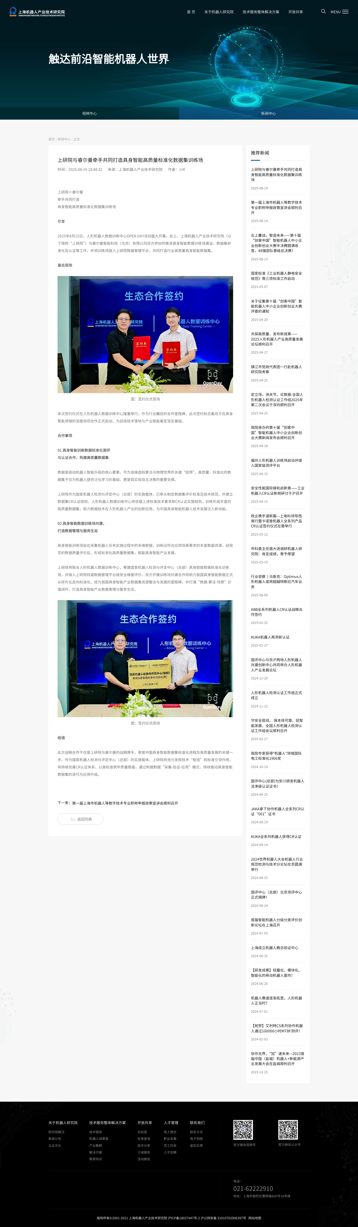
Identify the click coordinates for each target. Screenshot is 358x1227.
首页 (51, 139)
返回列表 (81, 819)
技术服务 (95, 1132)
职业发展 (170, 1138)
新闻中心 (268, 113)
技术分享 (143, 1145)
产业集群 (95, 1145)
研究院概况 (56, 1132)
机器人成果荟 (98, 1138)
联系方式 (196, 1132)
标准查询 (143, 1138)
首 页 (191, 11)
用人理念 (170, 1132)
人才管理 (171, 1122)
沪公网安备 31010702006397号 (223, 1218)
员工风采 (170, 1145)
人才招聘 (170, 1152)
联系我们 (197, 1122)
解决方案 (95, 1152)
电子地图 (196, 1138)
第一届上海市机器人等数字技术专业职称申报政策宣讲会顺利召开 (125, 802)
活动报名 (143, 1159)
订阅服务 (143, 1152)
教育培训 (95, 1159)
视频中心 (89, 113)
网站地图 (254, 1218)
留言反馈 (196, 1145)
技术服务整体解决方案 (261, 11)
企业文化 (54, 1145)
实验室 (142, 1132)
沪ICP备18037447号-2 (184, 1218)
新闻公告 (54, 1138)
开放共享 (295, 11)
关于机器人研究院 (219, 11)
